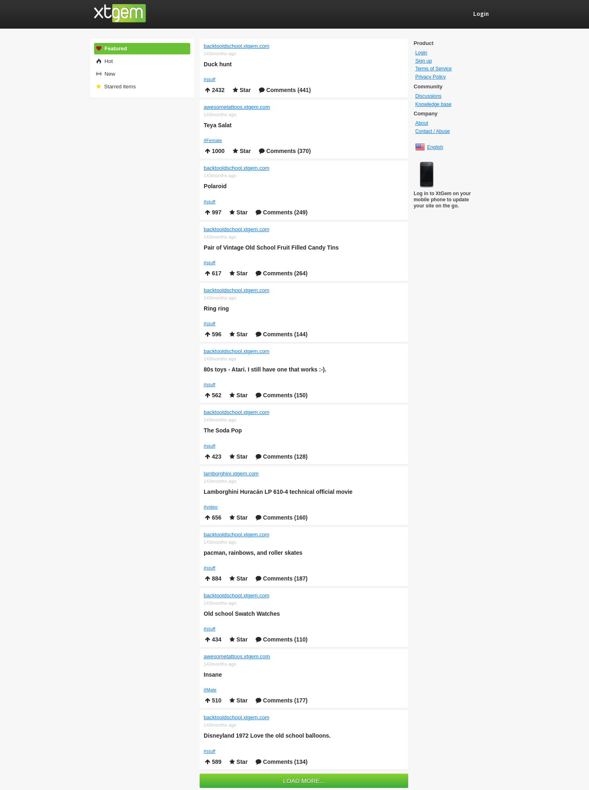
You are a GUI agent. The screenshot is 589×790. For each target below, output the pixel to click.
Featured (111, 48)
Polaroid (215, 186)
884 (213, 578)
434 (213, 639)
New (105, 74)
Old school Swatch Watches (242, 613)
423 (213, 456)
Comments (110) (282, 639)
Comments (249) (282, 212)
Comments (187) (282, 578)
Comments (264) (282, 273)
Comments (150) (282, 395)
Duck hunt (218, 64)
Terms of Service (433, 69)
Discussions (428, 96)
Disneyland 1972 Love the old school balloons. (267, 735)
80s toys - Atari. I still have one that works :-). (265, 369)
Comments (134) (282, 761)
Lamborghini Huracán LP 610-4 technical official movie (278, 491)
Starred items (115, 86)
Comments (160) (282, 517)
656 (213, 517)
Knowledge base (433, 104)
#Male (210, 689)
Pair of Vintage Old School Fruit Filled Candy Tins (271, 247)
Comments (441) (285, 90)
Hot (104, 61)
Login (421, 53)
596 (213, 334)
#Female (213, 140)
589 (213, 761)
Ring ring (216, 308)
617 (213, 273)
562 (213, 395)
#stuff (210, 79)
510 (213, 700)
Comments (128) (282, 456)
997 (213, 212)
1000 (215, 151)
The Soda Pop (223, 430)
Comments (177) (282, 700)
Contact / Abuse (432, 131)
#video (211, 506)
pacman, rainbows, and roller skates (253, 552)
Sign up (423, 61)
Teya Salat (218, 125)
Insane (213, 674)
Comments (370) (285, 151)
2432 (215, 90)
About (421, 123)
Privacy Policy (430, 77)
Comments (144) (282, 334)
